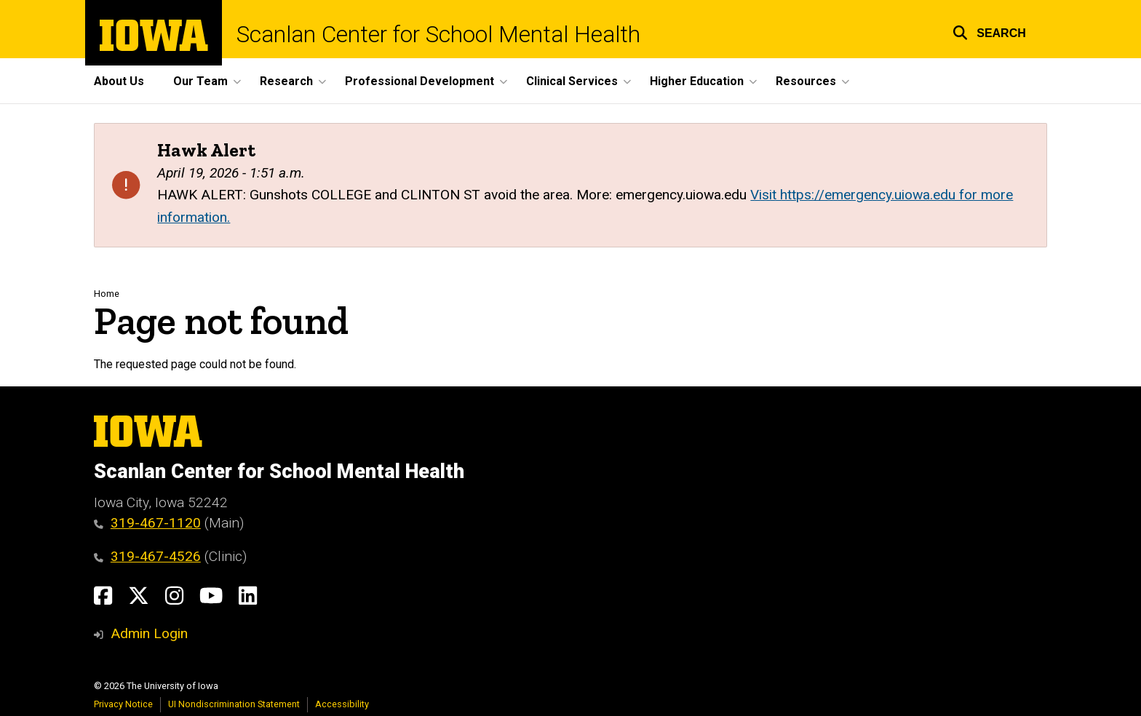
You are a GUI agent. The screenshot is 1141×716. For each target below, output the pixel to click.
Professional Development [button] (419, 81)
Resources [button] (806, 81)
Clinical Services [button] (572, 81)
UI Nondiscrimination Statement (234, 704)
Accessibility (342, 704)
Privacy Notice (123, 704)
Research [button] (286, 81)
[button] (989, 31)
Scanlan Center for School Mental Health (438, 34)
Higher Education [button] (697, 81)
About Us (119, 81)
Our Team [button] (200, 81)
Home (106, 293)
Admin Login (149, 633)
